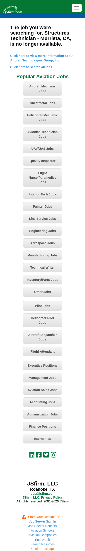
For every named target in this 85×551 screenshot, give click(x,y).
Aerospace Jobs (42, 243)
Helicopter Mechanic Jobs (42, 117)
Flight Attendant (42, 351)
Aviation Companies (42, 535)
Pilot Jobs (42, 306)
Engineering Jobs (42, 231)
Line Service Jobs (42, 218)
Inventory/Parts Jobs (42, 279)
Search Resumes (42, 544)
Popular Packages (43, 549)
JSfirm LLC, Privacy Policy (42, 497)
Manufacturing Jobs (42, 255)
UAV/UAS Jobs (42, 148)
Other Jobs (42, 292)
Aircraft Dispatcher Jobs (42, 337)
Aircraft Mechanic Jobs (42, 88)
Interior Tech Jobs (42, 194)
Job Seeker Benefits (42, 526)
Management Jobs (42, 378)
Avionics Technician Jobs (42, 134)
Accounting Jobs (43, 402)
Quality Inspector (42, 161)
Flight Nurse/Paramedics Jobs (42, 177)
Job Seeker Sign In (42, 521)
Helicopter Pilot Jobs (42, 320)
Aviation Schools (42, 530)
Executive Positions (42, 365)
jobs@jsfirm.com (42, 493)
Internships (42, 439)
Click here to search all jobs (31, 67)
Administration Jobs (42, 414)
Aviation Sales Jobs (43, 390)
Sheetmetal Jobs (42, 103)
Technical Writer (42, 267)
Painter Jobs (42, 206)
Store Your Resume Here (42, 517)
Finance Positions (42, 426)
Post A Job (42, 540)
